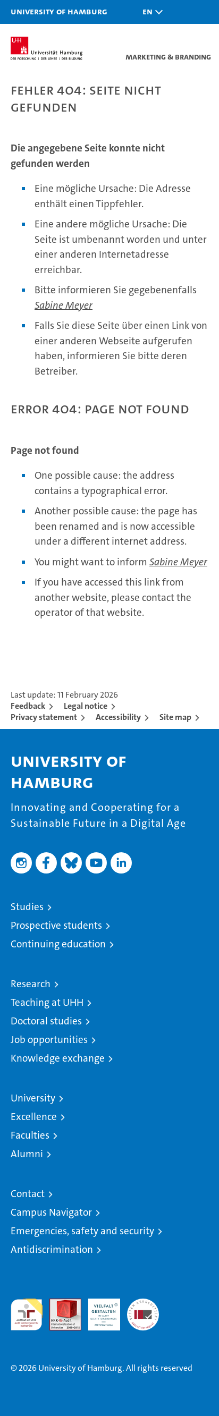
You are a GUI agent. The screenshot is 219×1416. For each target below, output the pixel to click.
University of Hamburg (59, 11)
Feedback (28, 705)
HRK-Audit (98, 1310)
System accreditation (143, 1310)
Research (30, 983)
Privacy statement (44, 717)
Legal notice (85, 705)
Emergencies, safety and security (82, 1230)
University (33, 1098)
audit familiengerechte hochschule (27, 1314)
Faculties (30, 1135)
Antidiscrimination (52, 1249)
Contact (28, 1193)
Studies (27, 906)
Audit (59, 1304)
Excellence (34, 1116)
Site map (175, 717)
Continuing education (58, 944)
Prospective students (56, 925)
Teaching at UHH (47, 1002)
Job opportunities (49, 1039)
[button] (150, 12)
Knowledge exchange (58, 1058)
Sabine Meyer (63, 305)
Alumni (27, 1153)
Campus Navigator (51, 1212)
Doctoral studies (46, 1021)
